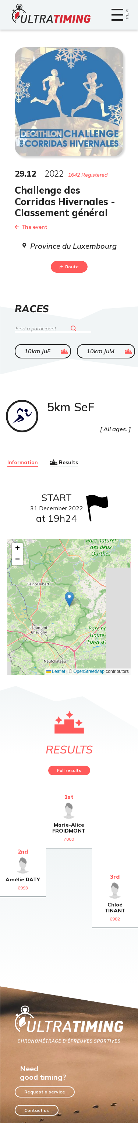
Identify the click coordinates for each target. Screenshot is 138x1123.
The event (31, 227)
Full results (69, 770)
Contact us (36, 1110)
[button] (69, 599)
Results (64, 462)
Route (69, 266)
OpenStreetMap (89, 671)
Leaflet (55, 671)
